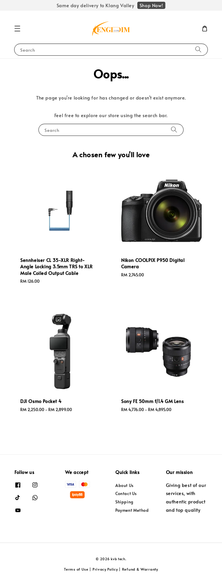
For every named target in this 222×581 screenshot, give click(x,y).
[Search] (198, 49)
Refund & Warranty (140, 569)
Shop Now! (151, 5)
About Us (124, 485)
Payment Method (132, 510)
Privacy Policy (105, 569)
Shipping (124, 502)
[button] (17, 28)
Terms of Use (76, 569)
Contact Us (126, 493)
